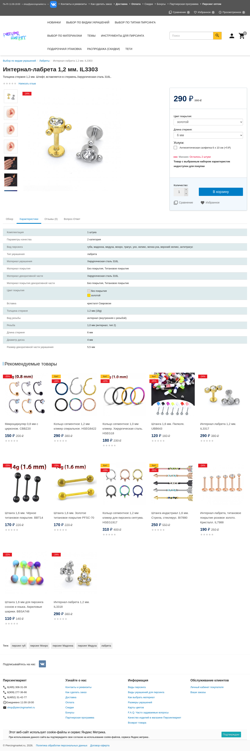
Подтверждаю (231, 734)
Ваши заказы (198, 692)
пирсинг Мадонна (63, 645)
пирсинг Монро (39, 645)
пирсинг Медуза (87, 645)
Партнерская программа (184, 4)
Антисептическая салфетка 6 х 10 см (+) (205, 147)
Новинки (54, 22)
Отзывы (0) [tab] (51, 219)
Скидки (149, 4)
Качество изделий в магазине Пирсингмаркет (154, 717)
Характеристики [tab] (29, 219)
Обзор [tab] (9, 219)
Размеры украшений (140, 702)
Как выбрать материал (141, 697)
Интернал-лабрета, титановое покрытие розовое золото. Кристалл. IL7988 (220, 517)
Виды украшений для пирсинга (146, 692)
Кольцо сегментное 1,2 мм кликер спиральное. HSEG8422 (75, 426)
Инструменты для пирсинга (122, 35)
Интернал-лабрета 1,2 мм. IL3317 (218, 426)
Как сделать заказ (101, 4)
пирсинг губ (19, 645)
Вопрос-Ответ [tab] (72, 219)
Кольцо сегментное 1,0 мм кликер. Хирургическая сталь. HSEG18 (123, 428)
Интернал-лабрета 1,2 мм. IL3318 (72, 604)
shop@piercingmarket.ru (35, 4)
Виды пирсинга (137, 687)
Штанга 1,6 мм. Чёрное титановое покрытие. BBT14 (24, 515)
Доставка (70, 697)
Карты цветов (136, 707)
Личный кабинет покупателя (206, 687)
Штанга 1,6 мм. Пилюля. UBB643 (167, 426)
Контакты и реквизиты (74, 4)
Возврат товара (137, 722)
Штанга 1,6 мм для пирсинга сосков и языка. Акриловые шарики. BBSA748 (24, 606)
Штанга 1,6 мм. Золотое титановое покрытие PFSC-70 (74, 515)
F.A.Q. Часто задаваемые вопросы (148, 712)
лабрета (106, 645)
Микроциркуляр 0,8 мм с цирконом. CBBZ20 (21, 426)
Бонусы (161, 4)
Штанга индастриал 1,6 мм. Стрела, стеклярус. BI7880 (170, 515)
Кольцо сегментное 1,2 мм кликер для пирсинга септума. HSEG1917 (123, 517)
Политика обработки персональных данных (61, 745)
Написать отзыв (27, 83)
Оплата (69, 702)
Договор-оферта (100, 745)
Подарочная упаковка (64, 48)
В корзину (221, 192)
